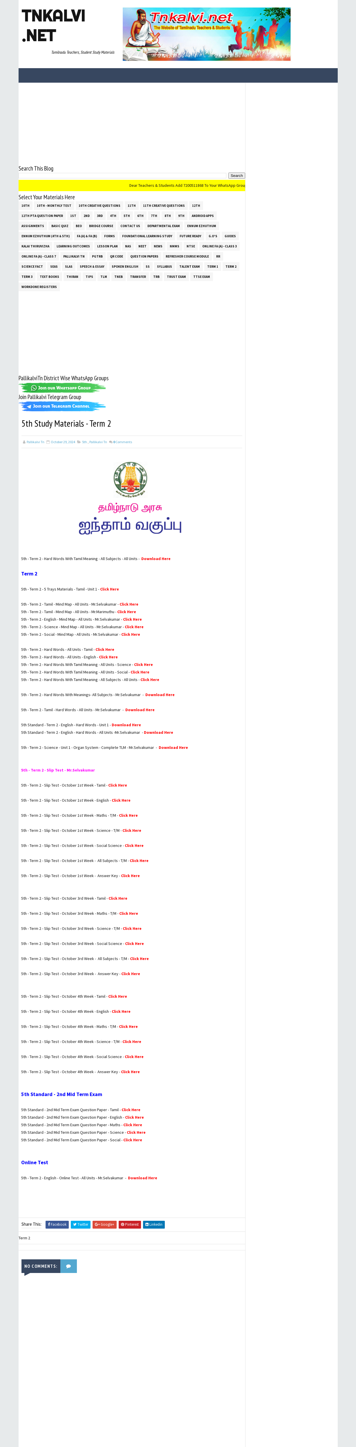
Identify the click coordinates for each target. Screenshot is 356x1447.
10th (25, 205)
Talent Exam (189, 266)
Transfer (138, 276)
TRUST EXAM (176, 276)
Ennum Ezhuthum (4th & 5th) (45, 236)
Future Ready (190, 236)
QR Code (116, 256)
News (158, 246)
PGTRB (97, 256)
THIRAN (72, 276)
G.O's (213, 236)
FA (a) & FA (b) (87, 236)
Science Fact (32, 266)
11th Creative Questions (164, 205)
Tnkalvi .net (53, 25)
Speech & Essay (92, 266)
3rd (100, 215)
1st (73, 215)
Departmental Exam (163, 226)
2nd (87, 215)
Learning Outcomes (73, 246)
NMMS (174, 246)
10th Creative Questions (99, 205)
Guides (230, 236)
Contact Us (130, 226)
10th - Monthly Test (54, 205)
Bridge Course (101, 226)
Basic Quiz (59, 226)
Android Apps (203, 215)
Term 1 (212, 266)
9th (181, 215)
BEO (79, 226)
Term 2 (230, 266)
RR (218, 256)
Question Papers (144, 256)
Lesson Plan (107, 246)
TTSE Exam (201, 276)
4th (113, 215)
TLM (103, 276)
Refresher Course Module (187, 256)
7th (154, 215)
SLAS (69, 266)
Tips (89, 276)
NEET (142, 246)
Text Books (49, 276)
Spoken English (125, 266)
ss (148, 266)
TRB (156, 276)
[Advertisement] (130, 123)
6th (140, 215)
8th (168, 215)
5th (127, 215)
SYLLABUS (164, 266)
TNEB (118, 276)
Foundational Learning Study (147, 236)
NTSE (191, 246)
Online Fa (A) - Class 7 (38, 256)
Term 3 (26, 276)
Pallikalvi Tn (74, 256)
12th (196, 205)
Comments (122, 441)
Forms (109, 236)
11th (132, 205)
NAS (128, 246)
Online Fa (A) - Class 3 (219, 246)
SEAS (54, 266)
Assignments (32, 226)
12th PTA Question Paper (42, 215)
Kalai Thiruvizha (35, 246)
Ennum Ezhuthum (201, 226)
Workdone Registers (39, 287)
